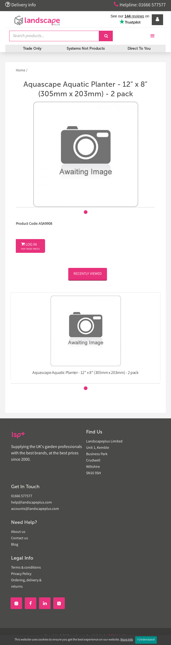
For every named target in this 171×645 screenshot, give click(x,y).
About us (18, 532)
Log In (30, 246)
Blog (14, 544)
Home (21, 70)
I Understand (146, 640)
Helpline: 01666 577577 (140, 5)
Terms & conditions (26, 567)
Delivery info (20, 5)
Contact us (19, 538)
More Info (126, 640)
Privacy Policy (21, 574)
